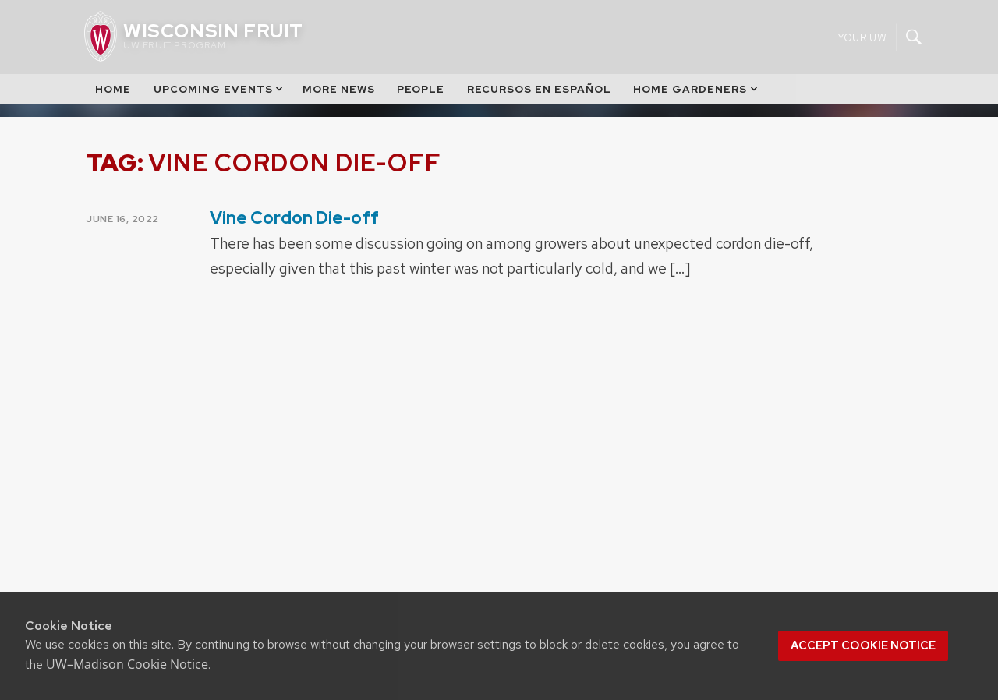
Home (113, 89)
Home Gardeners (696, 89)
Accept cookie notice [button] (863, 645)
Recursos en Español (539, 89)
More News (339, 89)
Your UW (862, 37)
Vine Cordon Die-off (294, 218)
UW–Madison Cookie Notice (127, 664)
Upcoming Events (219, 89)
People (420, 89)
